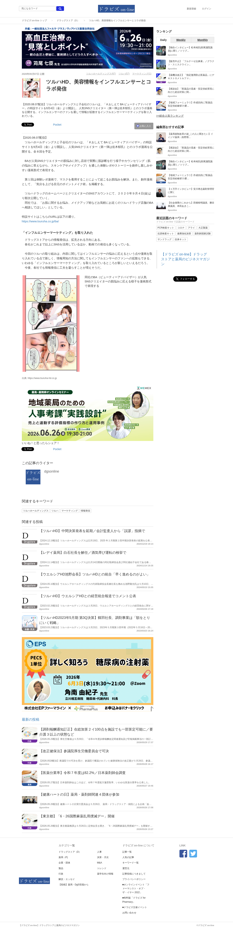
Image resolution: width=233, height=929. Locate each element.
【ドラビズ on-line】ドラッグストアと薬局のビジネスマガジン (185, 259)
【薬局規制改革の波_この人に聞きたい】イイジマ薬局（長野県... (190, 136)
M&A (99, 862)
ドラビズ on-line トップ (34, 20)
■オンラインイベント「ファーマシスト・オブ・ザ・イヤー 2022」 (135, 888)
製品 (61, 868)
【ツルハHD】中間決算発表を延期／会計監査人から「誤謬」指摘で (92, 531)
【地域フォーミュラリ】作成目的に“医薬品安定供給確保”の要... (190, 104)
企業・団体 (64, 862)
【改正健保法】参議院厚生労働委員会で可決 (74, 751)
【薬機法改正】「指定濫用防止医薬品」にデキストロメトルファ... (191, 77)
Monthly (202, 39)
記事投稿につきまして (134, 873)
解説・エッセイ (67, 879)
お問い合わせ (129, 912)
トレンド (101, 868)
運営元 (125, 868)
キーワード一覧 (130, 862)
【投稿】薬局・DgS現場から (74, 884)
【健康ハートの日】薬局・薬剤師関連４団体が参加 (79, 794)
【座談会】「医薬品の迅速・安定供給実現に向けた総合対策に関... (191, 90)
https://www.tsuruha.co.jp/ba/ (40, 221)
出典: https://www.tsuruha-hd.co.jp (39, 378)
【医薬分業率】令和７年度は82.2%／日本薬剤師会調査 (82, 773)
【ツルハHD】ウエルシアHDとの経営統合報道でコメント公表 (87, 596)
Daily (163, 39)
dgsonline (51, 471)
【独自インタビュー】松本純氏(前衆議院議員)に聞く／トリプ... (190, 49)
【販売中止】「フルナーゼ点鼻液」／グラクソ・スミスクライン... (191, 63)
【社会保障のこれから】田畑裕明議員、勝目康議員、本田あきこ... (191, 204)
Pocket (57, 124)
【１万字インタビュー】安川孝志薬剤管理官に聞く (191, 191)
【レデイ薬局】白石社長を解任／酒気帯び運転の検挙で (82, 553)
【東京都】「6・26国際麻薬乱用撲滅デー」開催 (77, 816)
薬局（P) (63, 857)
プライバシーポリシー (134, 879)
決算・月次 (103, 857)
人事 (99, 852)
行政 (61, 873)
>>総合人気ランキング (170, 115)
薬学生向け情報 (105, 873)
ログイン (206, 8)
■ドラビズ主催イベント (134, 907)
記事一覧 (127, 852)
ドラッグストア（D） (68, 20)
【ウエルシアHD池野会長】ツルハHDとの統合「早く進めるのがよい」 (94, 574)
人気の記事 (128, 857)
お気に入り (144, 126)
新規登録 (191, 8)
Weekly (181, 39)
